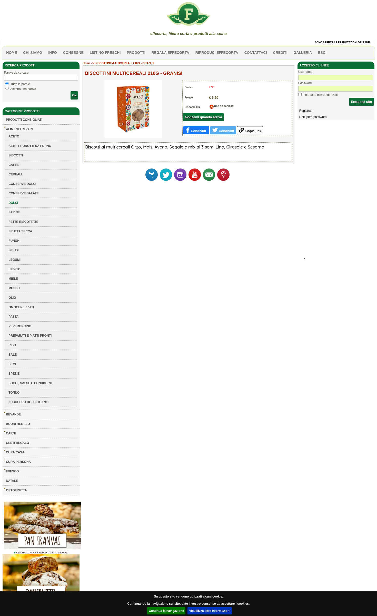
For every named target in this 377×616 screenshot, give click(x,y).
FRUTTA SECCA (20, 231)
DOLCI (13, 203)
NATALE (12, 481)
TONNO (13, 392)
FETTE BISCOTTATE (23, 222)
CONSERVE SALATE (23, 193)
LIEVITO (14, 269)
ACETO (13, 136)
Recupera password (313, 117)
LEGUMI (14, 260)
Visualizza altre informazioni (209, 611)
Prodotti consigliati (24, 120)
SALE (12, 354)
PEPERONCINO (19, 326)
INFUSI (13, 250)
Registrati (305, 111)
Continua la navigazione (166, 611)
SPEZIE (13, 373)
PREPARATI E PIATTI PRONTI (30, 335)
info (52, 53)
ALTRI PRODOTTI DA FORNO (29, 146)
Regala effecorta (170, 53)
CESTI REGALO (17, 443)
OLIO (12, 298)
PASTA (13, 317)
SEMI (12, 364)
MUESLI (14, 288)
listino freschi (105, 53)
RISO (12, 345)
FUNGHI (14, 241)
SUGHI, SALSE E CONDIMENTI (30, 383)
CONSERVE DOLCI (22, 184)
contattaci (255, 53)
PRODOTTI (136, 53)
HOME (11, 53)
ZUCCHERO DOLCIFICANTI (28, 402)
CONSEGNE (73, 53)
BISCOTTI (15, 155)
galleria (303, 53)
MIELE (13, 279)
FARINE (14, 212)
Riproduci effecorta (216, 53)
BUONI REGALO (18, 424)
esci (322, 53)
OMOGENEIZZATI (21, 307)
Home (87, 63)
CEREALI (15, 174)
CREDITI (280, 53)
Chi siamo (32, 53)
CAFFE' (13, 165)
